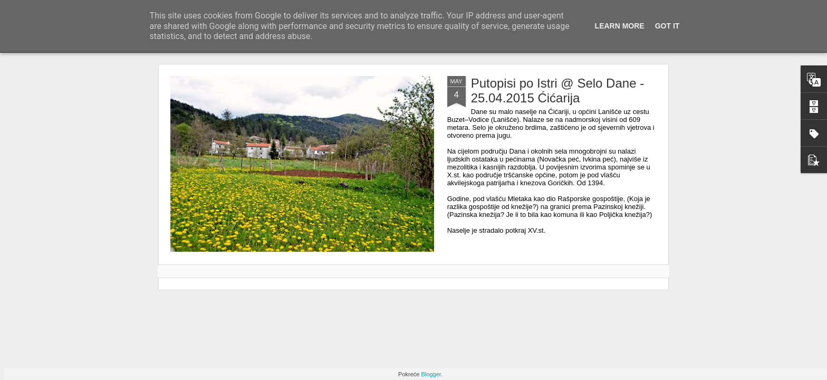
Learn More (620, 26)
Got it (667, 26)
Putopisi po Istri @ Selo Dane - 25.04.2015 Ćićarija (558, 90)
